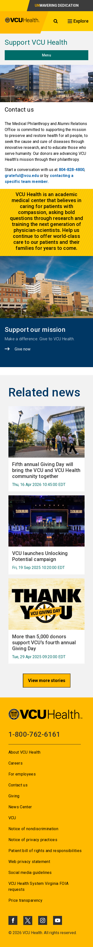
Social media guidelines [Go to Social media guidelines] (30, 872)
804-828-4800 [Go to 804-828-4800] (71, 169)
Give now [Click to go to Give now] (23, 349)
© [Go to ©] (10, 932)
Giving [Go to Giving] (14, 796)
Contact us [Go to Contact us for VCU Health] (18, 785)
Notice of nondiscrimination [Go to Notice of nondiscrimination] (33, 828)
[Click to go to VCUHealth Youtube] (57, 920)
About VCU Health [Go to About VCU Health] (24, 752)
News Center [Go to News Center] (20, 807)
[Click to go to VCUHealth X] (27, 920)
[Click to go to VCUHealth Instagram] (42, 920)
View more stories (46, 680)
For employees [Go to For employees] (22, 774)
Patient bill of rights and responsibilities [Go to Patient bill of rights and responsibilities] (45, 850)
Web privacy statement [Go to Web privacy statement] (29, 861)
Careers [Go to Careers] (15, 763)
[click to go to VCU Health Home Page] (22, 22)
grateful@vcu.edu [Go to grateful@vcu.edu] (22, 175)
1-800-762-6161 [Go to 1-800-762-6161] (34, 734)
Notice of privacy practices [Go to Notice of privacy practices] (32, 839)
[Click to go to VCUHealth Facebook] (12, 920)
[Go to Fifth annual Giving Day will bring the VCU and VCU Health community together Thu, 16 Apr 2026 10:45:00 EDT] (46, 474)
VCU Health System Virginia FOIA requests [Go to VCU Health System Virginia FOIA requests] (38, 886)
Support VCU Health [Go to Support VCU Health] (36, 42)
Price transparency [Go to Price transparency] (25, 900)
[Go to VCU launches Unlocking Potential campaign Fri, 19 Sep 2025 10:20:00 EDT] (46, 560)
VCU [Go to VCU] (12, 818)
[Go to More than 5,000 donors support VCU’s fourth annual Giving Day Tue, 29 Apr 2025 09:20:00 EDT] (46, 646)
